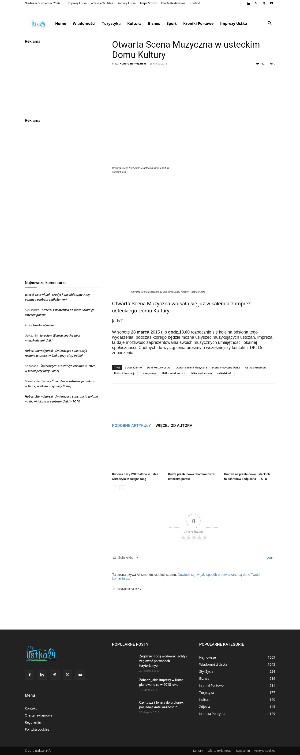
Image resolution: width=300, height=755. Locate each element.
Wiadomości (84, 23)
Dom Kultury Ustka (159, 367)
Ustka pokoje (149, 373)
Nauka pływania (44, 325)
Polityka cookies (37, 729)
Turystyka (111, 23)
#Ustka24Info (133, 367)
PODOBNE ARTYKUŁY (131, 425)
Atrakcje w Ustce (102, 3)
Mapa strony (148, 3)
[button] (269, 24)
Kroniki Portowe (198, 23)
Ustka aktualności (256, 367)
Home (60, 23)
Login (270, 557)
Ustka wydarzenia (201, 373)
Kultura (134, 23)
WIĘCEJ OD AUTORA (174, 425)
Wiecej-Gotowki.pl (37, 294)
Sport (172, 23)
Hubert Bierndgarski (133, 63)
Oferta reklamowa (173, 3)
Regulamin (33, 722)
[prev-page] (115, 488)
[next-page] (122, 488)
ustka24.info (224, 373)
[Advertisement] (63, 80)
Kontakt (195, 3)
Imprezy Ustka (77, 3)
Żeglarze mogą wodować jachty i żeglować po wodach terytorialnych (163, 661)
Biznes (154, 23)
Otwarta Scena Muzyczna (191, 367)
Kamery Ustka (126, 3)
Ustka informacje (124, 373)
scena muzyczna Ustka (226, 367)
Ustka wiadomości (173, 373)
